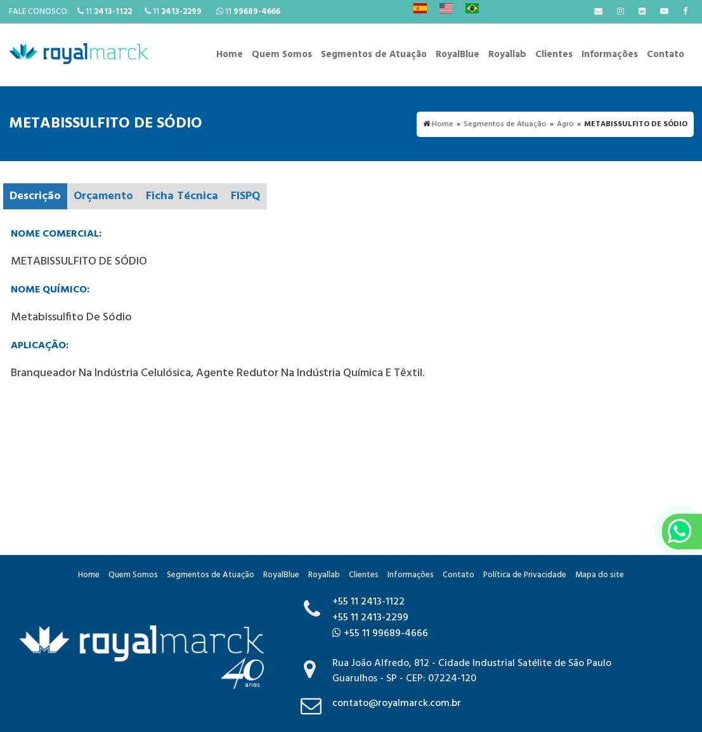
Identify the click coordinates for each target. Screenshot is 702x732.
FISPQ (246, 196)
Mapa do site (599, 575)
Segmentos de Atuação (374, 54)
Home (229, 54)
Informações (610, 54)
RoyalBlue (457, 54)
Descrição (35, 196)
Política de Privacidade (524, 575)
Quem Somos (282, 54)
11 (104, 11)
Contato (665, 54)
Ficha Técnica (182, 196)
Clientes (554, 54)
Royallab (507, 54)
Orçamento (103, 196)
